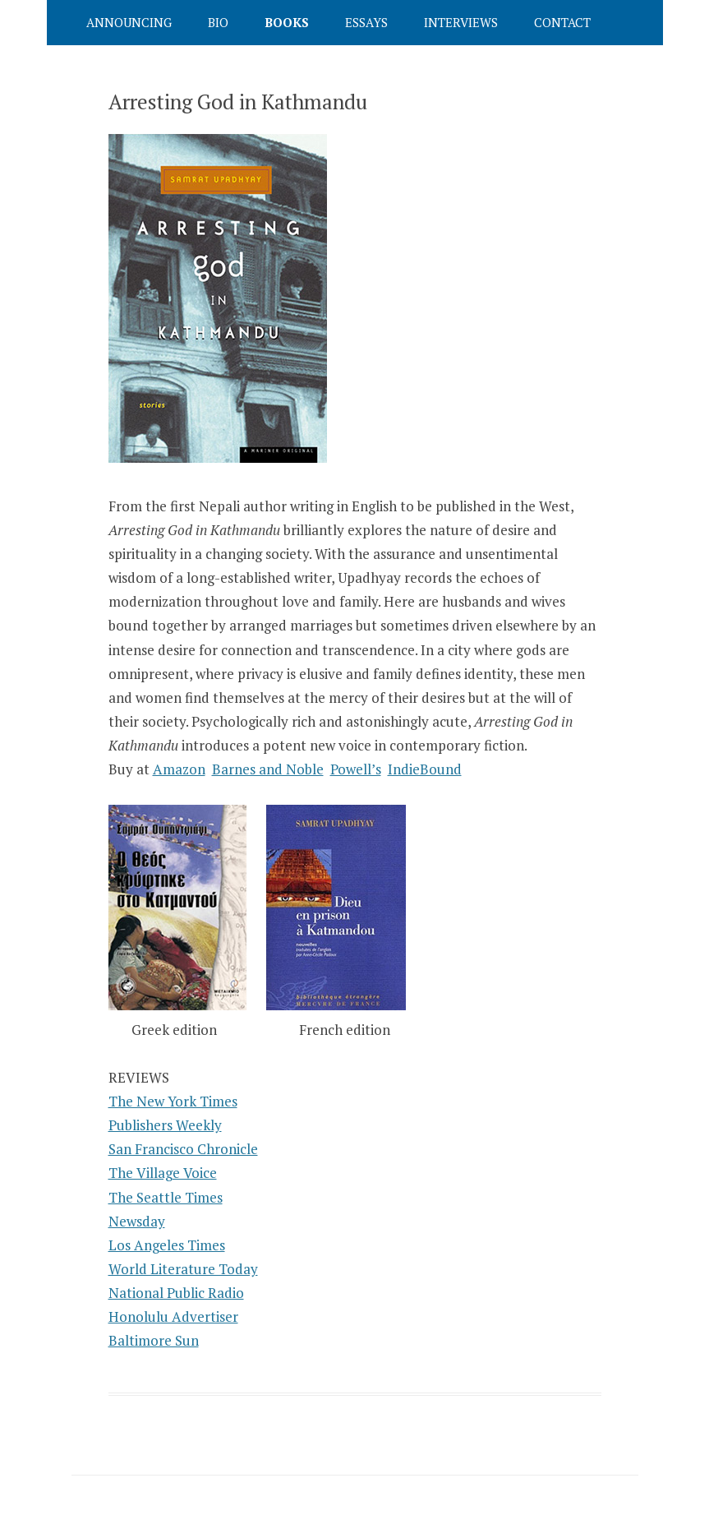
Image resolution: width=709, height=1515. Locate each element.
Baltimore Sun (153, 1340)
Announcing (129, 22)
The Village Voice (162, 1172)
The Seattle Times (165, 1197)
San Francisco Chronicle (183, 1148)
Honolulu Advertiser (173, 1316)
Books (287, 22)
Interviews (461, 22)
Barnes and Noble (268, 769)
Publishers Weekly (165, 1124)
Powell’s (355, 769)
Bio (218, 22)
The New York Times (172, 1101)
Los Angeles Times (166, 1245)
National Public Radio (176, 1292)
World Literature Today (183, 1268)
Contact (562, 22)
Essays (366, 22)
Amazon (179, 769)
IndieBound (425, 769)
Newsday (136, 1221)
